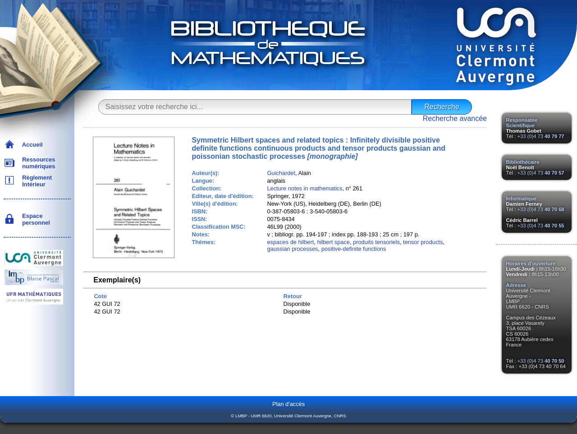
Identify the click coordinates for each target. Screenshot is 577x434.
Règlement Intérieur (35, 181)
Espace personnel (34, 219)
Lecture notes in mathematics (304, 188)
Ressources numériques (37, 163)
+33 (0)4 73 (540, 136)
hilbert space (333, 242)
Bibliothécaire (523, 162)
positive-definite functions (353, 248)
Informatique (521, 198)
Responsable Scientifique (522, 122)
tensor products (423, 242)
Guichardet (281, 173)
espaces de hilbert (290, 242)
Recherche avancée (455, 118)
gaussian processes (292, 248)
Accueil (31, 144)
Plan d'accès (288, 404)
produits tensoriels (376, 242)
